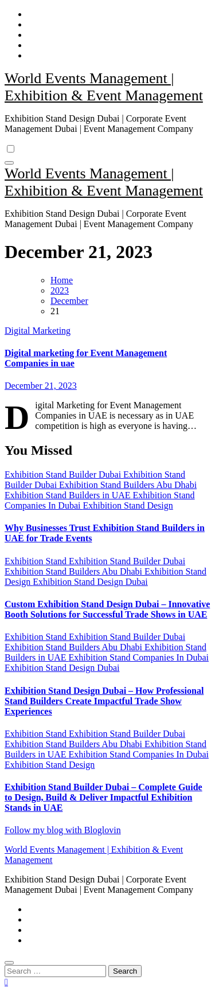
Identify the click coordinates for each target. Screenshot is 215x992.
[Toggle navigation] (9, 163)
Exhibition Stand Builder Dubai (64, 474)
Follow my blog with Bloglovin (63, 830)
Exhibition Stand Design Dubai (90, 582)
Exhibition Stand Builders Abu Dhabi (128, 485)
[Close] (9, 962)
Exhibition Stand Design (128, 505)
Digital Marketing (38, 330)
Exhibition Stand (37, 561)
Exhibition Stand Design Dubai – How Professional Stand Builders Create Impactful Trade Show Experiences (104, 701)
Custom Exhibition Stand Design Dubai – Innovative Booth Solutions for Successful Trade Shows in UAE (107, 609)
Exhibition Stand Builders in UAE (69, 495)
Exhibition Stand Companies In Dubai (139, 657)
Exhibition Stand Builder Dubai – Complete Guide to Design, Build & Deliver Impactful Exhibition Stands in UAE (103, 797)
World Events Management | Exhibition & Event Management (104, 87)
